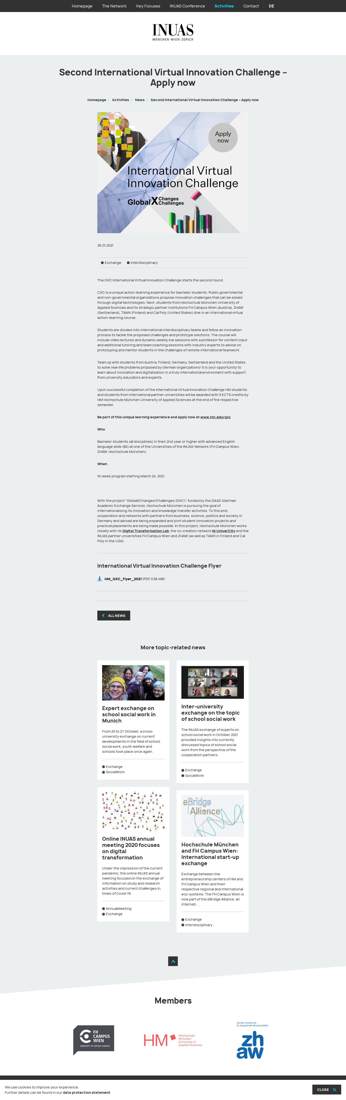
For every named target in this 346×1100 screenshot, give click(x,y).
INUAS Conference (187, 6)
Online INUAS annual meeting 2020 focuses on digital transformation (131, 848)
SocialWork (115, 772)
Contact (251, 6)
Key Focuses (148, 6)
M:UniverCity (223, 531)
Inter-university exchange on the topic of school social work (210, 713)
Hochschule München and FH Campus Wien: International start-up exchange (210, 854)
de (271, 6)
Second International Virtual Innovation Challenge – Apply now (205, 99)
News (140, 99)
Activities (224, 6)
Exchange (113, 262)
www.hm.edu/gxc (215, 417)
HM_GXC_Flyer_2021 (123, 579)
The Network (114, 6)
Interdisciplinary (144, 262)
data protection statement (86, 1092)
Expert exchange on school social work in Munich (129, 714)
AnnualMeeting (118, 908)
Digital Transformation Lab (146, 531)
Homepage (82, 6)
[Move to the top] (173, 961)
